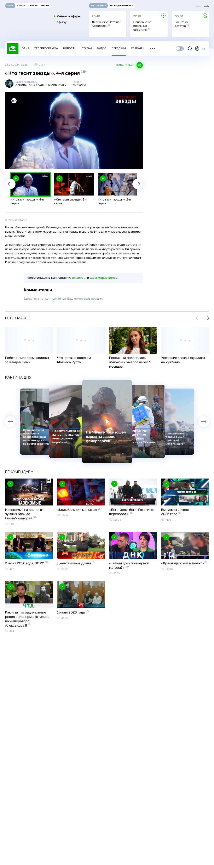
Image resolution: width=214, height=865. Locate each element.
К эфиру (60, 22)
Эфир (25, 48)
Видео (101, 48)
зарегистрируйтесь (103, 277)
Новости (69, 48)
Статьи (87, 48)
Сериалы (137, 48)
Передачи (119, 48)
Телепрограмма (46, 48)
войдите (77, 277)
